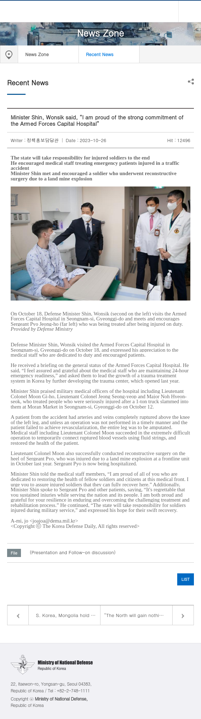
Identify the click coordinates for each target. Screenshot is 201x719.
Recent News (99, 54)
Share (191, 82)
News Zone (37, 54)
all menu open (189, 11)
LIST (185, 579)
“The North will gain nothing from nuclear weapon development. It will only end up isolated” (149, 615)
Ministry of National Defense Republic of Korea (100, 11)
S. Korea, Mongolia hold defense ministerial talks (68, 615)
